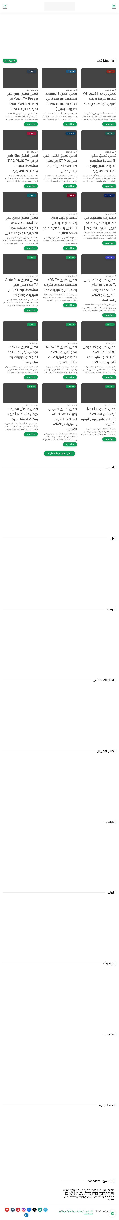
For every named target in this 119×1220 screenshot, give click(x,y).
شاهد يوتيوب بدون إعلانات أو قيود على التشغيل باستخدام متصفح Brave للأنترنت (59, 225)
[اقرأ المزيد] (109, 124)
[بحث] (5, 6)
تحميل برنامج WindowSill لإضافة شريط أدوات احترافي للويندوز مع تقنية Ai (99, 101)
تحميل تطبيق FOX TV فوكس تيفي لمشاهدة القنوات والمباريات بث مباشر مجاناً (23, 354)
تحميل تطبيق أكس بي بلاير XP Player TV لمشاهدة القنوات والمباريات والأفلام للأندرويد (62, 419)
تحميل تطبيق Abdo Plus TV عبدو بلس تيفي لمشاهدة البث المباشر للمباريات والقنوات (21, 287)
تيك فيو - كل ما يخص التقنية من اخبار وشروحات (76, 1212)
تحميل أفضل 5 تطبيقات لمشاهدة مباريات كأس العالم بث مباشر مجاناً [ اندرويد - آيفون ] (61, 101)
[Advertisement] (59, 37)
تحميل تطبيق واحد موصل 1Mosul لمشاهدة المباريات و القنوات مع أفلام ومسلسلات (99, 354)
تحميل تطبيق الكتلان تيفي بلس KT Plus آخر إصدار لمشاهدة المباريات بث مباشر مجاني (60, 163)
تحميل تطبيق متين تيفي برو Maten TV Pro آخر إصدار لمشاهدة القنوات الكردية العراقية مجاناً (22, 101)
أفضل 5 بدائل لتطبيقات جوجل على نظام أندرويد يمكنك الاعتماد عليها (22, 414)
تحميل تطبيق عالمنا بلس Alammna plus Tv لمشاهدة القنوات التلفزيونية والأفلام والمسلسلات (100, 290)
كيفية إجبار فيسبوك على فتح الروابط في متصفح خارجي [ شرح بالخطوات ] (100, 223)
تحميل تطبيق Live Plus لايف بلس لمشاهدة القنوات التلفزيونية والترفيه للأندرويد (98, 416)
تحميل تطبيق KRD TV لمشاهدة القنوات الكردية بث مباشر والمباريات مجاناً (60, 285)
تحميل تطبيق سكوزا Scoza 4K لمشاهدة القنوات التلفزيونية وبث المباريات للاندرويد (100, 163)
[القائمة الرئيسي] (114, 6)
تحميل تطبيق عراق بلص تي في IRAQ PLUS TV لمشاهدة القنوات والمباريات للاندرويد (22, 163)
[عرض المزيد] (10, 61)
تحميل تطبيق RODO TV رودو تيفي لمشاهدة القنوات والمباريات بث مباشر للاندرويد (61, 354)
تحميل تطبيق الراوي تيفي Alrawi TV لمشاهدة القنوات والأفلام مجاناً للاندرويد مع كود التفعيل (21, 225)
